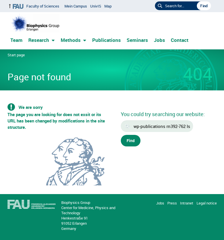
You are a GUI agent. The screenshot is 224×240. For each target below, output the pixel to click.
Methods (71, 40)
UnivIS (95, 6)
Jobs (159, 40)
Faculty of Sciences (42, 6)
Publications (106, 40)
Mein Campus (75, 6)
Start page (16, 54)
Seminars (137, 40)
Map (108, 6)
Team (16, 40)
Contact (179, 40)
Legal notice (207, 203)
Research (38, 40)
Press (172, 203)
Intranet (186, 203)
